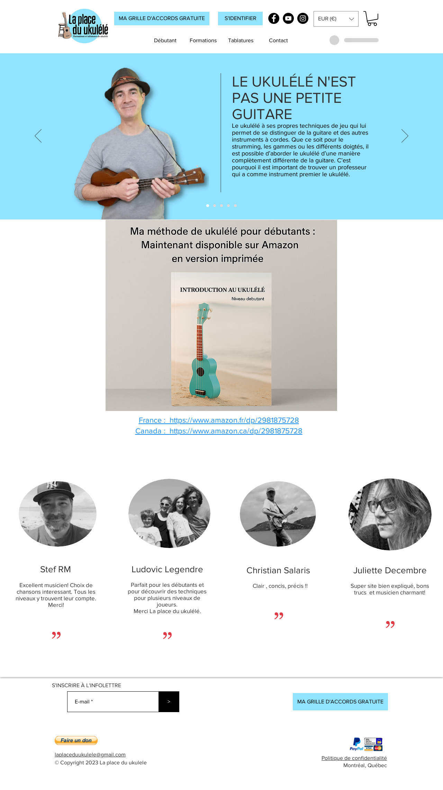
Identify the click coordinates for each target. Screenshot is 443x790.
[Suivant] (404, 136)
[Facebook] (273, 18)
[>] (169, 701)
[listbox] (336, 19)
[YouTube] (288, 18)
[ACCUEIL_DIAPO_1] (207, 205)
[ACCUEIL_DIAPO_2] (214, 205)
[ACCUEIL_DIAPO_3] (221, 205)
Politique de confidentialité (354, 758)
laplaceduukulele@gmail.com (90, 754)
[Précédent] (38, 136)
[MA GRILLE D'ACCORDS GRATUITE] (161, 18)
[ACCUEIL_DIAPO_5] (235, 205)
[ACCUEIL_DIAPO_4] (228, 205)
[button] (240, 18)
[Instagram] (302, 18)
